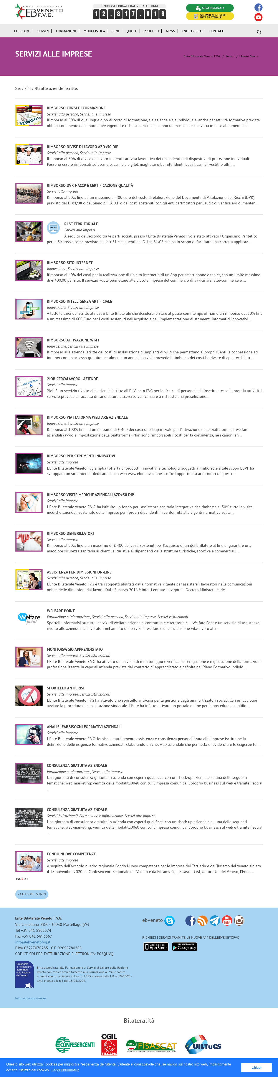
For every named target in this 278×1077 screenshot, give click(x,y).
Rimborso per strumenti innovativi (81, 456)
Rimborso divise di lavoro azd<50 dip (82, 147)
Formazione (66, 31)
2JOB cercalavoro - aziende (72, 379)
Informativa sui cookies (30, 998)
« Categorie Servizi (32, 894)
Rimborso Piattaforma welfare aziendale (87, 417)
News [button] (170, 31)
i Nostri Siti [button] (192, 31)
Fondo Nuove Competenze (71, 854)
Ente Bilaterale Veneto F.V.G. (202, 56)
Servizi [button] (43, 31)
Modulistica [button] (94, 31)
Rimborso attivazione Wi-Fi (73, 340)
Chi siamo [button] (22, 31)
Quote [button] (131, 31)
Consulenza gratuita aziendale (77, 765)
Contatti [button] (217, 31)
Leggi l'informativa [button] (65, 1070)
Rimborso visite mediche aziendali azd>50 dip (90, 495)
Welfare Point (61, 611)
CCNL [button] (116, 31)
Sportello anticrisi (65, 688)
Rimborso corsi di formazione (76, 108)
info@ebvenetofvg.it (32, 942)
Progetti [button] (151, 31)
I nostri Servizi (249, 56)
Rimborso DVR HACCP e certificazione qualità (90, 185)
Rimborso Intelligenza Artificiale (79, 301)
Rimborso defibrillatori (70, 533)
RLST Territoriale (81, 224)
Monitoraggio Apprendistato (75, 649)
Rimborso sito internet (70, 263)
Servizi (230, 56)
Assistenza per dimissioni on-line (79, 572)
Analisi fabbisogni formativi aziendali (84, 727)
